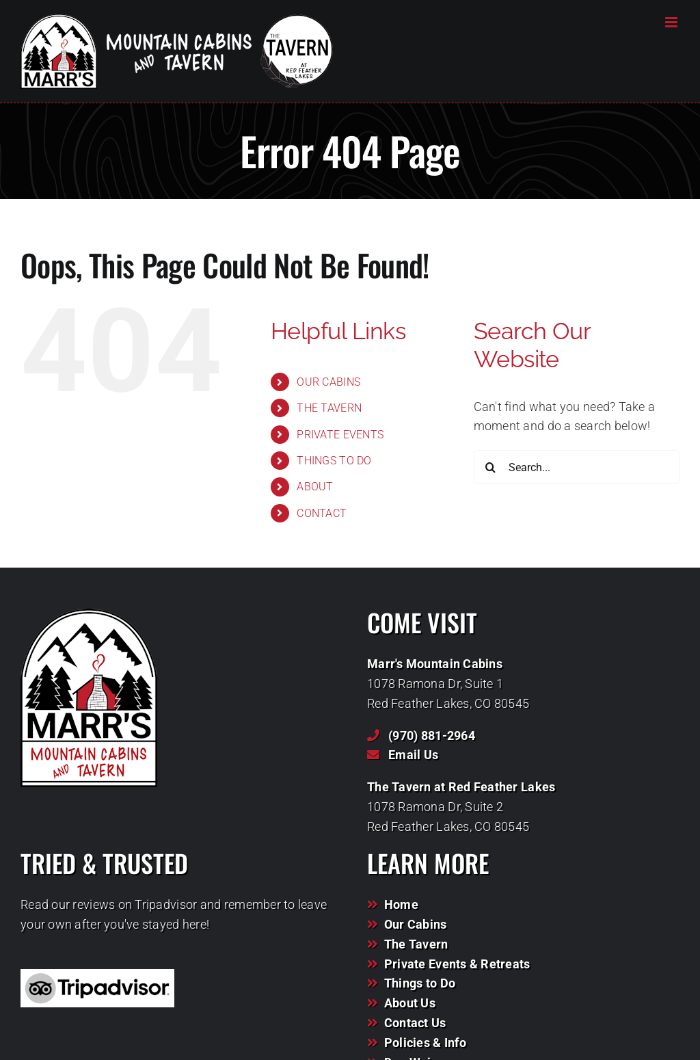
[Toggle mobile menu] (672, 22)
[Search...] (576, 467)
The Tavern (416, 944)
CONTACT (322, 513)
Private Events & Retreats (457, 964)
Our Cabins (415, 924)
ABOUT (315, 486)
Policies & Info (425, 1042)
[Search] (491, 467)
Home (401, 904)
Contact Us (415, 1023)
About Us (409, 1003)
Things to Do (419, 983)
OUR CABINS (328, 381)
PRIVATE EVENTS (340, 434)
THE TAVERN (329, 407)
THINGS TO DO (334, 460)
